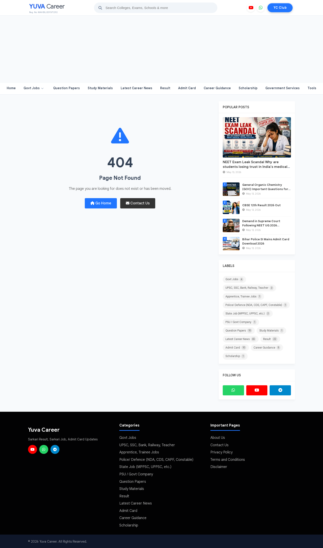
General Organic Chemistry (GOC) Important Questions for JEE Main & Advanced (265, 189)
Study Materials (100, 88)
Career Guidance (217, 88)
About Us (217, 437)
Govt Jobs (34, 88)
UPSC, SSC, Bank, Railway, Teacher (249, 288)
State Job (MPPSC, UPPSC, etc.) (247, 314)
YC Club (280, 8)
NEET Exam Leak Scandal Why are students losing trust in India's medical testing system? (255, 166)
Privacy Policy (221, 452)
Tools (312, 88)
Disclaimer (218, 466)
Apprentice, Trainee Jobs (243, 297)
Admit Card (187, 88)
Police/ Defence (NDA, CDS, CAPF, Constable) (256, 305)
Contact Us (138, 203)
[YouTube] (251, 8)
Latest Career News (136, 88)
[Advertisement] (161, 49)
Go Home (100, 203)
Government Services (282, 88)
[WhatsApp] (261, 8)
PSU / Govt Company (240, 322)
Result (165, 88)
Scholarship (248, 88)
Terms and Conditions (227, 459)
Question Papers (66, 88)
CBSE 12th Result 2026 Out (261, 205)
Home (11, 88)
